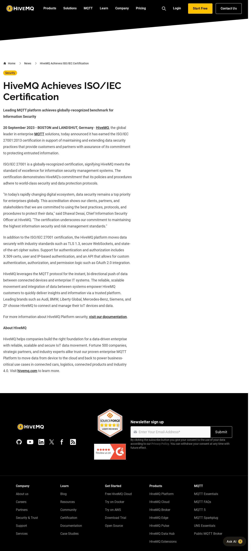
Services (22, 534)
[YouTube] (30, 442)
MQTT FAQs (202, 502)
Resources (67, 502)
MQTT (39, 134)
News (27, 63)
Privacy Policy (160, 443)
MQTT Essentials (206, 494)
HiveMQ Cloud (159, 502)
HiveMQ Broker (159, 510)
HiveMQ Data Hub (162, 534)
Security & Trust (27, 518)
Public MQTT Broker (208, 534)
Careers (21, 502)
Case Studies (69, 534)
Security (10, 72)
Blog (63, 494)
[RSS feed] (73, 442)
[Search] (164, 9)
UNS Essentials (204, 526)
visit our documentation (108, 317)
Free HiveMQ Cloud (118, 494)
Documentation (71, 526)
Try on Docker (114, 502)
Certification (68, 518)
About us (22, 494)
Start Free (200, 8)
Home (9, 63)
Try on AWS (113, 510)
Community (68, 510)
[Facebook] (62, 442)
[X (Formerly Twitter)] (51, 442)
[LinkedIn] (41, 442)
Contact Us (229, 8)
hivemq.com (27, 371)
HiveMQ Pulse (159, 526)
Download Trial (115, 518)
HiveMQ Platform (161, 494)
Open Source (114, 526)
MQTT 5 (200, 510)
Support (21, 526)
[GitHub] (19, 442)
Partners (22, 510)
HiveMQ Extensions (163, 541)
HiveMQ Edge (158, 518)
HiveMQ (102, 128)
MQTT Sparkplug (206, 518)
